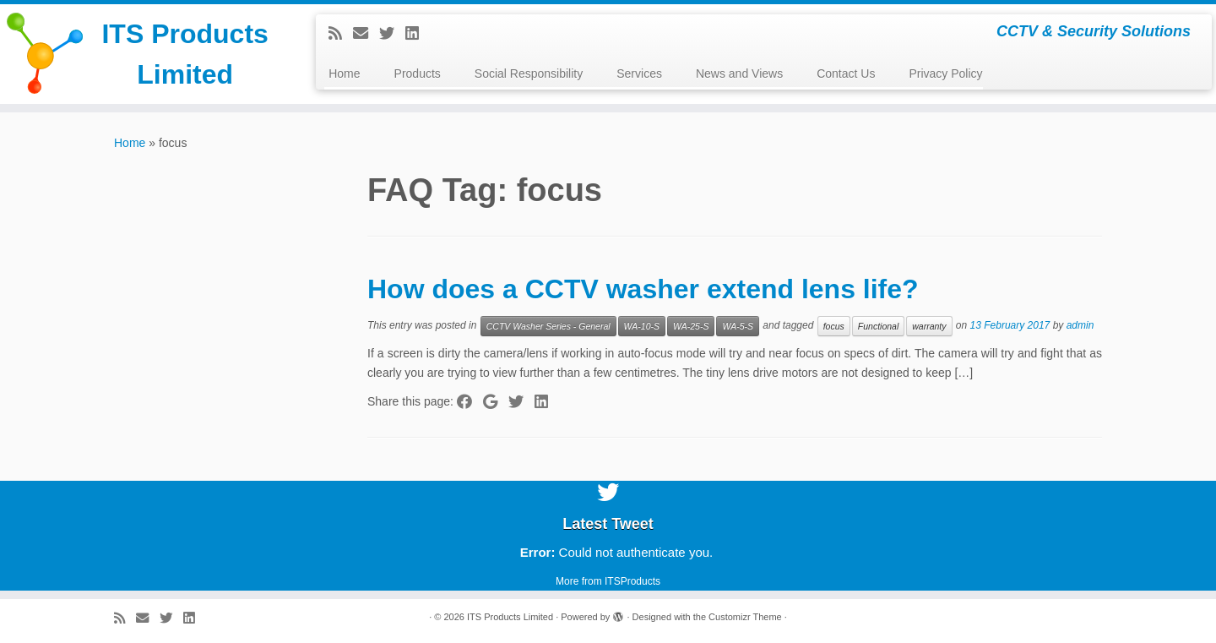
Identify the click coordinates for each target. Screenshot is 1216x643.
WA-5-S (737, 326)
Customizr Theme (745, 617)
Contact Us (846, 73)
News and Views (739, 73)
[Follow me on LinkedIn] (417, 33)
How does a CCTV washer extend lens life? (643, 289)
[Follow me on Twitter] (392, 33)
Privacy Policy (945, 73)
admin (1080, 326)
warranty (929, 326)
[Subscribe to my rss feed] (340, 33)
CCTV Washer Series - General (548, 326)
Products (417, 73)
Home (344, 73)
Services (639, 73)
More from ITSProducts (608, 581)
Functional (878, 326)
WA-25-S (690, 326)
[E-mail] (366, 33)
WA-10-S (642, 326)
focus (833, 326)
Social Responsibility (529, 73)
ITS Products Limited (184, 54)
